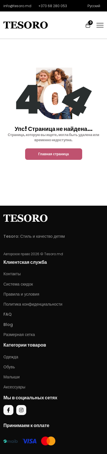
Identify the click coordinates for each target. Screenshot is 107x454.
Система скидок (18, 284)
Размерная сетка (19, 334)
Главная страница (53, 154)
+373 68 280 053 (52, 5)
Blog (8, 324)
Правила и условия (21, 294)
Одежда (10, 357)
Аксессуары (14, 387)
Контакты (12, 274)
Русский (93, 5)
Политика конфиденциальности (32, 304)
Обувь (9, 367)
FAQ (7, 314)
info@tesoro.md (17, 5)
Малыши (11, 377)
